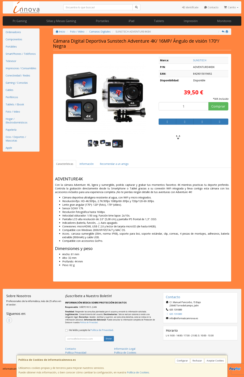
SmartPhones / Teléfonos (21, 53)
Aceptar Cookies (215, 360)
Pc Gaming (20, 21)
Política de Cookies (138, 372)
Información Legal (124, 348)
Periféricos (12, 97)
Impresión (191, 21)
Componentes (14, 39)
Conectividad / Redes (18, 75)
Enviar (109, 338)
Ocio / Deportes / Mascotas (16, 138)
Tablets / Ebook (15, 104)
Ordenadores (13, 32)
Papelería (11, 129)
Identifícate (190, 7)
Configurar (182, 360)
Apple (9, 147)
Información (86, 164)
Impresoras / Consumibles (21, 68)
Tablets (159, 21)
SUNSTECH (199, 60)
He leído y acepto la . (91, 330)
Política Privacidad (75, 352)
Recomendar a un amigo (114, 164)
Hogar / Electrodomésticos (16, 120)
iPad (131, 21)
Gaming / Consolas (17, 82)
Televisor (11, 61)
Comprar (218, 106)
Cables (9, 90)
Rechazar (197, 360)
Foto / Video (13, 111)
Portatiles (102, 21)
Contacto (211, 7)
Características (64, 164)
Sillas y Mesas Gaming (61, 21)
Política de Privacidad (89, 322)
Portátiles (11, 46)
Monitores (224, 21)
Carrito (231, 7)
